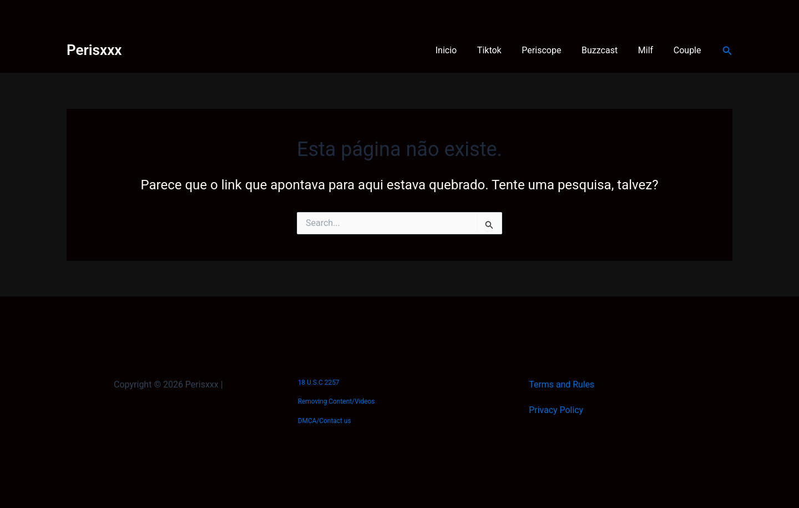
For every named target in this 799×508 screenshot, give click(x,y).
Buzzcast (606, 50)
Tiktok (501, 50)
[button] (727, 51)
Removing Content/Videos (337, 401)
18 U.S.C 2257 (319, 382)
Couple (688, 50)
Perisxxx (94, 50)
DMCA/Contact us (325, 421)
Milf (649, 50)
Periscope (550, 50)
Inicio (460, 50)
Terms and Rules (562, 384)
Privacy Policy (556, 410)
